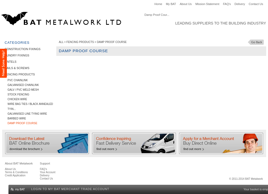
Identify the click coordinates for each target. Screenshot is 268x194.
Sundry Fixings (62, 33)
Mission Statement (207, 4)
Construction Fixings (24, 33)
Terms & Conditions (16, 172)
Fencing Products (149, 33)
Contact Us (256, 4)
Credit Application (15, 175)
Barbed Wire (17, 118)
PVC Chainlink (18, 80)
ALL (61, 42)
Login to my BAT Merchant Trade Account (70, 189)
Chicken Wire (17, 99)
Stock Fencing (18, 94)
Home (158, 4)
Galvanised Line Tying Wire (27, 113)
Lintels (88, 33)
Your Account (48, 172)
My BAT (171, 4)
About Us (186, 4)
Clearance (180, 33)
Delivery (239, 4)
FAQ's (227, 4)
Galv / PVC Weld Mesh (23, 89)
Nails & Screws (113, 33)
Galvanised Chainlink (23, 85)
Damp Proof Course (23, 123)
